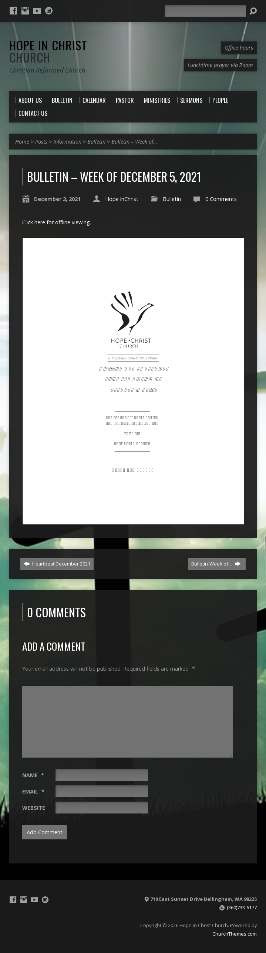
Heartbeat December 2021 (57, 563)
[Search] (205, 11)
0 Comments (221, 198)
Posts (41, 141)
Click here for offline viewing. (56, 222)
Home (22, 141)
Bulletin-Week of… (216, 563)
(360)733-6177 (242, 907)
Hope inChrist (121, 198)
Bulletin (96, 141)
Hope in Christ (48, 51)
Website (33, 807)
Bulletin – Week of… (134, 141)
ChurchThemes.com (234, 933)
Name (33, 775)
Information (67, 141)
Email (33, 791)
